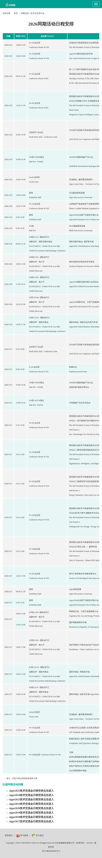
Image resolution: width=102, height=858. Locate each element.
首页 (16, 13)
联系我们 (9, 835)
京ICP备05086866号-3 (51, 851)
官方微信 (38, 835)
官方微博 (22, 835)
